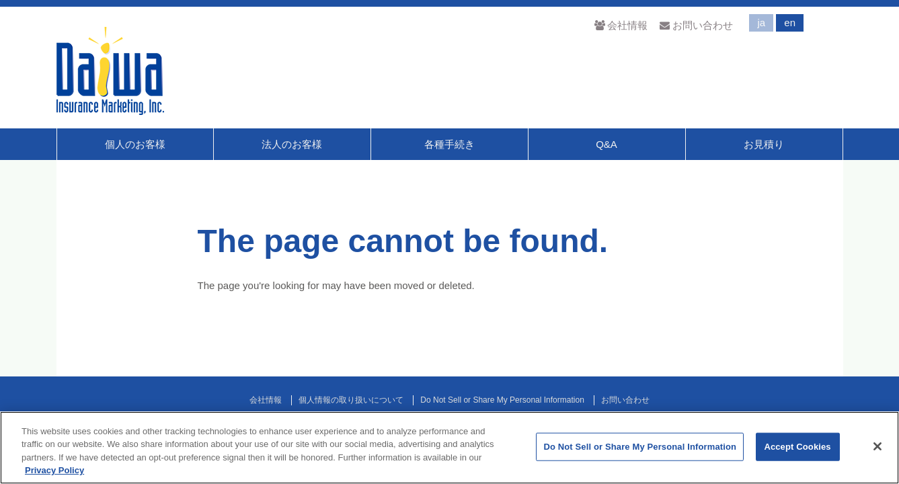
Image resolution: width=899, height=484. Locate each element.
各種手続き (449, 144)
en (789, 22)
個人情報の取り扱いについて (351, 400)
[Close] (877, 446)
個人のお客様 (135, 144)
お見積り (764, 144)
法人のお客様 (292, 144)
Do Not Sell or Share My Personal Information (502, 400)
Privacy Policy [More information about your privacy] (54, 470)
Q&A (606, 144)
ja (761, 22)
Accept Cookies (797, 447)
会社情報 (621, 25)
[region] (449, 447)
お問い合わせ (696, 25)
